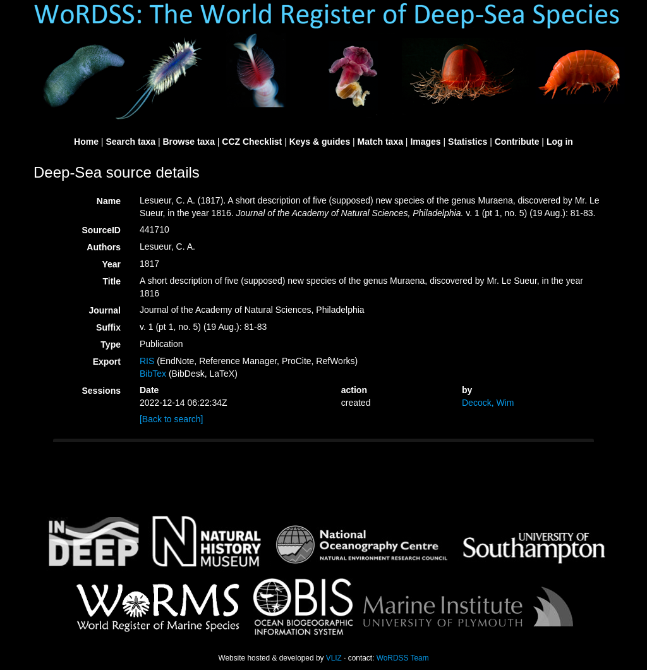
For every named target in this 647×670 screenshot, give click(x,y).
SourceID (101, 230)
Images (425, 142)
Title (111, 281)
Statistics (467, 142)
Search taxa (130, 142)
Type (110, 344)
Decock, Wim (488, 403)
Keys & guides (319, 142)
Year (111, 264)
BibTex (153, 373)
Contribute (517, 142)
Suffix (108, 327)
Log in (560, 142)
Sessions (101, 391)
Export (107, 361)
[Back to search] (171, 419)
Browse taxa (188, 142)
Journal (104, 310)
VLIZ (334, 658)
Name (109, 201)
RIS (147, 361)
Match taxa (380, 142)
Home (86, 142)
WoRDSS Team (403, 658)
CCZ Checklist (252, 142)
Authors (104, 247)
